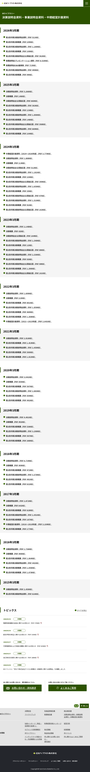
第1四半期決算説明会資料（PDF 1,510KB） (23, 200)
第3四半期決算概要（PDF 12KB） (19, 245)
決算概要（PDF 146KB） (16, 96)
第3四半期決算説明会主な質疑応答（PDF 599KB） (26, 181)
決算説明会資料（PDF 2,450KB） (19, 589)
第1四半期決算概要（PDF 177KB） (20, 529)
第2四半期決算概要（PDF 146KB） (20, 119)
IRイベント (68, 733)
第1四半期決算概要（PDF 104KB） (20, 133)
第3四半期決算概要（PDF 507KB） (20, 386)
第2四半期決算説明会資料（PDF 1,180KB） (23, 46)
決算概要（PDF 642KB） (16, 505)
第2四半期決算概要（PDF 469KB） (20, 312)
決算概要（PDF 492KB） (16, 422)
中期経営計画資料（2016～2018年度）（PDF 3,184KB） (29, 524)
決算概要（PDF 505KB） (16, 381)
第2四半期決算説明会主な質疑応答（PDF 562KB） (26, 56)
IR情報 (2, 733)
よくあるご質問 (66, 687)
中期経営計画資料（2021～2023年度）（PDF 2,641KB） (29, 321)
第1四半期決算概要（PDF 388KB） (20, 440)
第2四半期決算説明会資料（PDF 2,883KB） (23, 391)
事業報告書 (48, 714)
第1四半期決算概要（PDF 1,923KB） (21, 356)
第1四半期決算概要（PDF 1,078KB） (21, 572)
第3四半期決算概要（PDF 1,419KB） (21, 343)
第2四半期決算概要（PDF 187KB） (20, 519)
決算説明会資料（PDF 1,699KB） (19, 293)
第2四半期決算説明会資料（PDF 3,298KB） (23, 431)
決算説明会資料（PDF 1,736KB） (19, 549)
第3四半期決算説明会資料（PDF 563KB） (23, 105)
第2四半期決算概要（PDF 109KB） (20, 51)
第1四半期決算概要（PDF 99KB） (19, 74)
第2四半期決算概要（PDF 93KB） (19, 259)
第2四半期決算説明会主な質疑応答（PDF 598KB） (26, 124)
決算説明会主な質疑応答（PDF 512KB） (22, 167)
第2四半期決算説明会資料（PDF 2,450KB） (23, 347)
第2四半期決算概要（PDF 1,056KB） (21, 567)
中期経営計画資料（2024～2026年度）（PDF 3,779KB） (29, 153)
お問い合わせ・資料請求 (21, 688)
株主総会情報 (49, 733)
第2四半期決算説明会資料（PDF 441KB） (23, 563)
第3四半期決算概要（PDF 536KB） (20, 426)
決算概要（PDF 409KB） (16, 465)
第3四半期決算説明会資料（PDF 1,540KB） (23, 240)
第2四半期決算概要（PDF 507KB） (20, 435)
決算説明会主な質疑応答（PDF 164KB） (22, 235)
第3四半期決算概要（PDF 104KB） (20, 177)
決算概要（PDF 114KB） (16, 163)
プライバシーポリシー (19, 761)
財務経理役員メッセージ (52, 723)
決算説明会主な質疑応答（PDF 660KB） (22, 100)
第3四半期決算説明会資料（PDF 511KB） (23, 37)
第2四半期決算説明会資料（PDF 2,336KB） (23, 254)
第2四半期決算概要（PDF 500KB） (20, 352)
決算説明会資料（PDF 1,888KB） (19, 158)
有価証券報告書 (49, 711)
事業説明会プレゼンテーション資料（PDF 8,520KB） (27, 60)
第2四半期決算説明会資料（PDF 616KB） (23, 594)
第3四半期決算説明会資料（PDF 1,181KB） (23, 172)
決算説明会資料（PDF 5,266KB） (19, 91)
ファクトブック (30, 714)
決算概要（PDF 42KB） (15, 231)
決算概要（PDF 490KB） (16, 553)
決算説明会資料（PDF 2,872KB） (19, 501)
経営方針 (67, 723)
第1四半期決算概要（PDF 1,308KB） (21, 316)
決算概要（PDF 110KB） (16, 298)
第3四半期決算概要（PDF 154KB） (20, 110)
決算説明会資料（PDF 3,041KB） (19, 377)
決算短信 (28, 711)
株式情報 (47, 729)
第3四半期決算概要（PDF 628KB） (20, 510)
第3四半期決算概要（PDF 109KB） (20, 42)
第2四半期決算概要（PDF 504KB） (20, 395)
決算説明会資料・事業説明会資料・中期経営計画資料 (73, 715)
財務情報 (67, 729)
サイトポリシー (33, 761)
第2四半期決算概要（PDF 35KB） (19, 191)
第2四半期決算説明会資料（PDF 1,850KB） (23, 307)
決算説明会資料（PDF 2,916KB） (19, 338)
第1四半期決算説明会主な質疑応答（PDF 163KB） (26, 209)
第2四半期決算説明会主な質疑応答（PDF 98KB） (26, 263)
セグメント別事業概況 (32, 729)
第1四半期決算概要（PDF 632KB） (20, 484)
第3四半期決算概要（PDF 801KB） (20, 302)
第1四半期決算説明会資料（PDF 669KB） (23, 128)
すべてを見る (82, 610)
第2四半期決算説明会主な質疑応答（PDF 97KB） (26, 195)
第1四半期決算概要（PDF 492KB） (20, 400)
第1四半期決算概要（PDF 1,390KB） (21, 268)
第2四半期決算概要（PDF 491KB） (20, 479)
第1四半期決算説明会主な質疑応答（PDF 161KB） (26, 273)
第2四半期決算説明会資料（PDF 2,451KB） (23, 514)
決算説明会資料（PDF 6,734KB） (19, 460)
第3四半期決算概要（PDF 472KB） (20, 470)
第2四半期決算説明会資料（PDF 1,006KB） (23, 114)
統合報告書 (68, 711)
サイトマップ (44, 761)
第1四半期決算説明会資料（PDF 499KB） (23, 70)
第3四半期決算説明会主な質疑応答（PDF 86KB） (26, 250)
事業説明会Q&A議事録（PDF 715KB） (21, 65)
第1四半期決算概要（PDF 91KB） (19, 205)
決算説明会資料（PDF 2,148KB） (19, 226)
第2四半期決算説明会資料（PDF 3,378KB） (23, 474)
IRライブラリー (5, 714)
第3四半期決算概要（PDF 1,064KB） (21, 558)
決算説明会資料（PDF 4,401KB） (19, 417)
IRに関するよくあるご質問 (73, 736)
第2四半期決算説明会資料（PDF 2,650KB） (23, 186)
